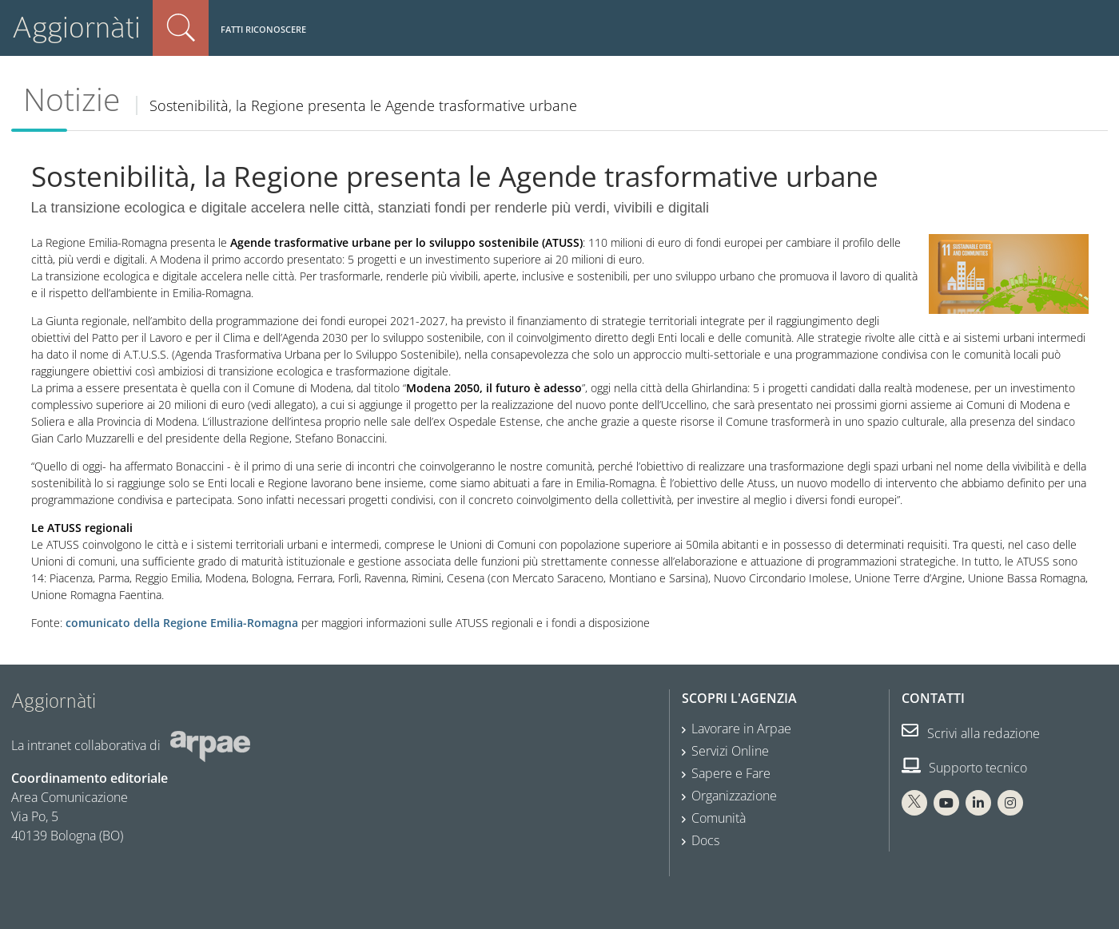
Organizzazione (734, 795)
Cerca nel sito (181, 28)
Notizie (71, 99)
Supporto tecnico (964, 767)
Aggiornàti (76, 27)
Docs (705, 840)
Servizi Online (730, 751)
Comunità (718, 818)
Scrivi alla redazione (971, 733)
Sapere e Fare (731, 773)
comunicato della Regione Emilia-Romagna (182, 622)
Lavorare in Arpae (741, 728)
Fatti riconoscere (263, 29)
